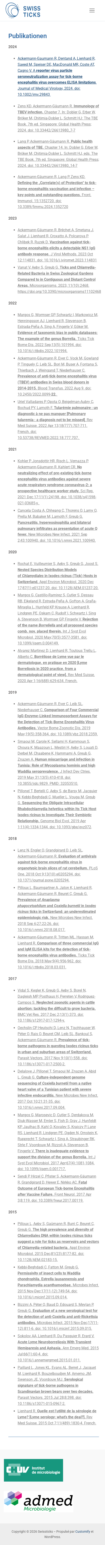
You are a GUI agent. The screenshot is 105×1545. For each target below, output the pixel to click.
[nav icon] (92, 10)
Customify (82, 1531)
